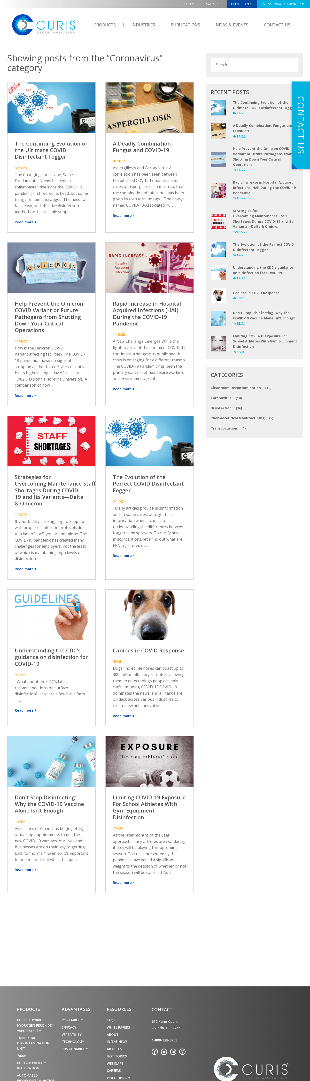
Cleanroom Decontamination (241, 387)
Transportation (228, 428)
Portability (72, 1020)
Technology (73, 1041)
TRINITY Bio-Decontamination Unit (33, 1043)
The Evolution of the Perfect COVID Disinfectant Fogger (148, 481)
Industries (143, 25)
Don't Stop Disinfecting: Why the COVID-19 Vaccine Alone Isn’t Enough (49, 800)
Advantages (76, 1009)
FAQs (111, 1020)
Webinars (115, 1063)
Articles (114, 1049)
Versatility (72, 1034)
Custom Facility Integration (31, 1065)
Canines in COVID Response (148, 647)
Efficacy (69, 1027)
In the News (117, 1041)
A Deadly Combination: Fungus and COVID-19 (142, 146)
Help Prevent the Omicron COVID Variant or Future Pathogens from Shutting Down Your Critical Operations (49, 315)
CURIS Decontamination (44, 25)
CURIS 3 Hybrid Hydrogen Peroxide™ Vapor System (35, 1025)
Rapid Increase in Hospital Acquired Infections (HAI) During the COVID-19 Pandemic (147, 312)
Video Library (119, 1077)
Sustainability (75, 1049)
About (112, 1034)
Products (105, 25)
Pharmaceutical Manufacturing (242, 418)
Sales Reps (214, 4)
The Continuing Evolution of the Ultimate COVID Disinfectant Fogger (51, 150)
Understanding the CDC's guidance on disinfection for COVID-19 (51, 653)
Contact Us (277, 25)
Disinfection (226, 408)
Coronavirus (226, 398)
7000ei (22, 1055)
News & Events (232, 25)
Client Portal (242, 4)
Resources (189, 4)
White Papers (118, 1027)
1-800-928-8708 (283, 3)
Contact (162, 1009)
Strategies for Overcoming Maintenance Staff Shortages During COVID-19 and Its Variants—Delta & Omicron (55, 487)
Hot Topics (117, 1056)
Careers (114, 1070)
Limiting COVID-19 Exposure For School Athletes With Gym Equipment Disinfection (149, 803)
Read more (25, 221)
